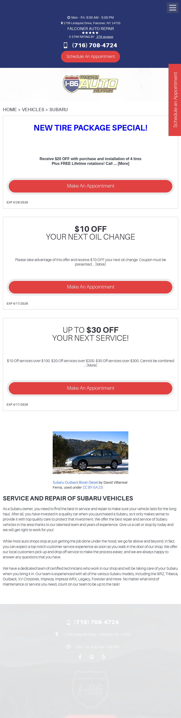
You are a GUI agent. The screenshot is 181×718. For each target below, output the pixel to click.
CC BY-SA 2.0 (93, 488)
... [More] (120, 164)
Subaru (58, 109)
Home (10, 109)
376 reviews (104, 37)
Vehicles (33, 109)
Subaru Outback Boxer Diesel (75, 483)
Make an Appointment (90, 186)
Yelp (103, 659)
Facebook (80, 659)
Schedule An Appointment (90, 56)
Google (91, 659)
